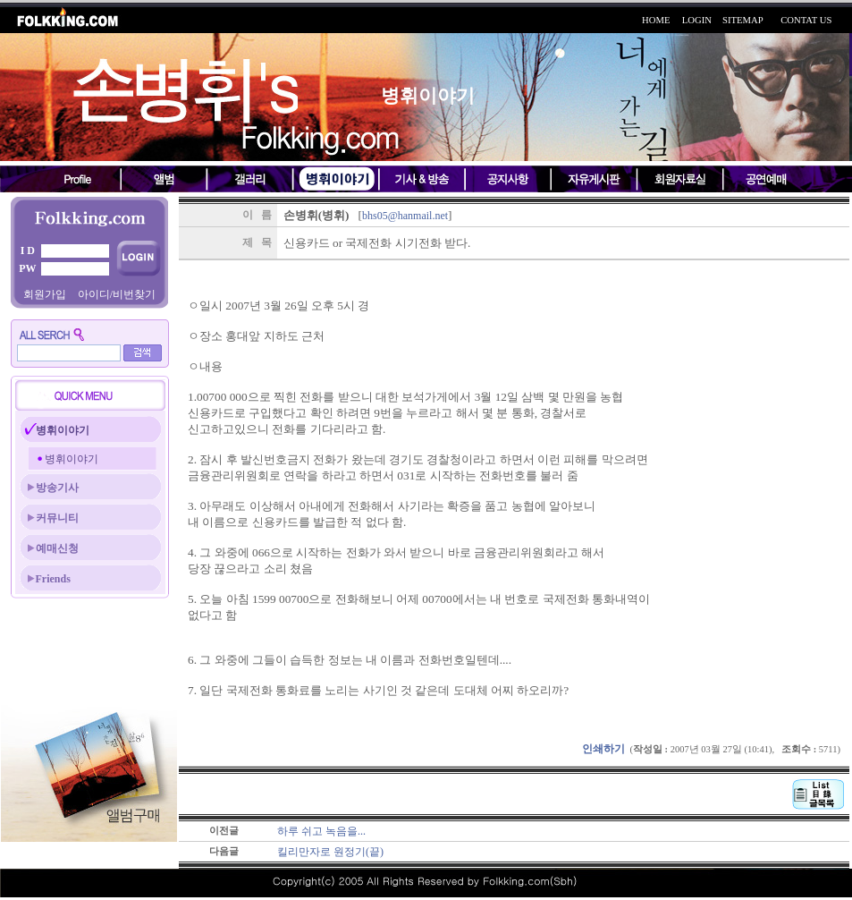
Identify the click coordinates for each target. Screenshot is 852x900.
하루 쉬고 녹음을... (321, 831)
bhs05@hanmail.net (405, 215)
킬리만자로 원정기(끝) (330, 851)
